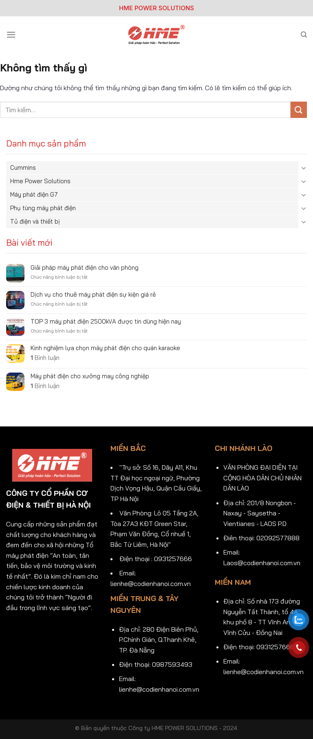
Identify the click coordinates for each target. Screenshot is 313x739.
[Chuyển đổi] (303, 168)
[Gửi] (299, 110)
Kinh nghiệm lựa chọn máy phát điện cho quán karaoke (105, 348)
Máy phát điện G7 (34, 194)
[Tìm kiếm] (304, 34)
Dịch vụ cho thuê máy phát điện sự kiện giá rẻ (93, 294)
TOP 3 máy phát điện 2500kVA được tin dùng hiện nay (106, 321)
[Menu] (11, 34)
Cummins (23, 167)
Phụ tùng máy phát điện (43, 208)
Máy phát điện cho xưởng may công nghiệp (90, 376)
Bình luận (45, 358)
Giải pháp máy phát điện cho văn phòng (85, 267)
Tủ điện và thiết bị (35, 221)
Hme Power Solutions (40, 181)
